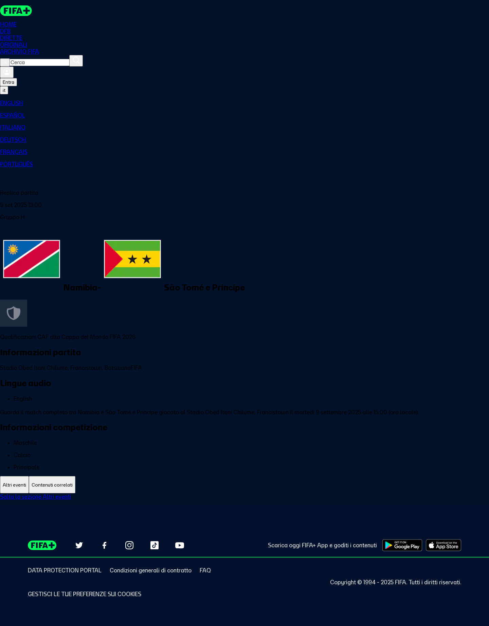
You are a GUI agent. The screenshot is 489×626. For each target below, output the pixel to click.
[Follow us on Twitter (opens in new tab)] (79, 545)
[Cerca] (76, 61)
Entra (8, 83)
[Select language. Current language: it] (4, 91)
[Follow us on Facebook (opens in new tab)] (104, 545)
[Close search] (5, 63)
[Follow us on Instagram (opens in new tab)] (129, 545)
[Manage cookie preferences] (84, 594)
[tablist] (244, 485)
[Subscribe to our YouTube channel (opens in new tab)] (179, 545)
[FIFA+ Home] (16, 11)
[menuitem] (244, 103)
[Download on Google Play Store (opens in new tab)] (402, 545)
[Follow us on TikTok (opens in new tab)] (154, 545)
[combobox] (39, 63)
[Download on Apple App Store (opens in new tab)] (443, 545)
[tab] (14, 485)
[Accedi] (7, 73)
